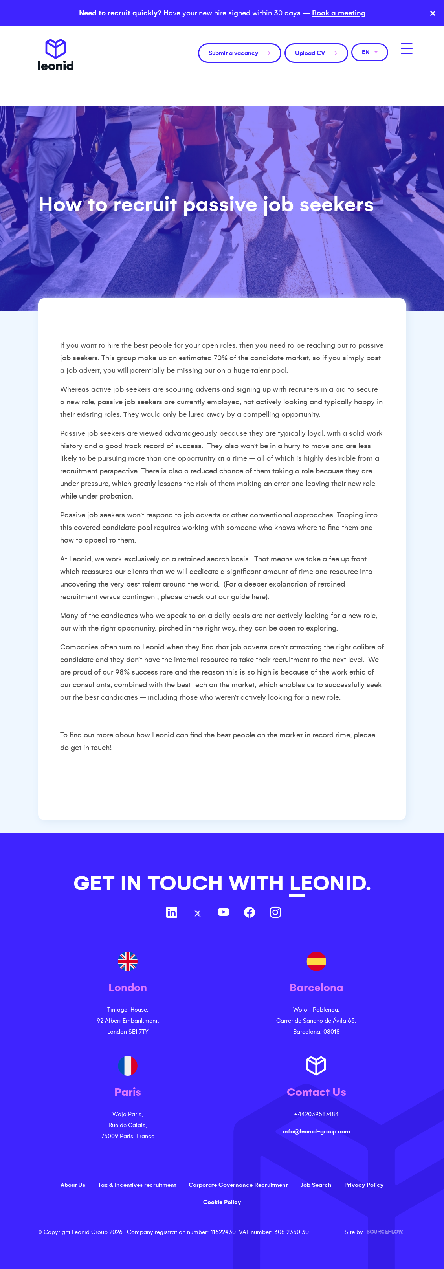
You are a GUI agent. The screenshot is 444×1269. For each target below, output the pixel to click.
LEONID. (330, 883)
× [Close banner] (433, 13)
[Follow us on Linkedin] (172, 913)
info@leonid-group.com (316, 1131)
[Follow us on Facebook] (249, 913)
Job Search (316, 1185)
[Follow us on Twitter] (197, 913)
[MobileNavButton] (407, 48)
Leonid (55, 54)
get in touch (90, 748)
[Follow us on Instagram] (275, 913)
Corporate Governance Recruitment (238, 1185)
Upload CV (310, 53)
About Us (73, 1185)
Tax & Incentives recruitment (137, 1185)
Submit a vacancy (233, 53)
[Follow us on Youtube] (223, 913)
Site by (375, 1232)
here (258, 597)
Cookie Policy (222, 1202)
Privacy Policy (363, 1185)
